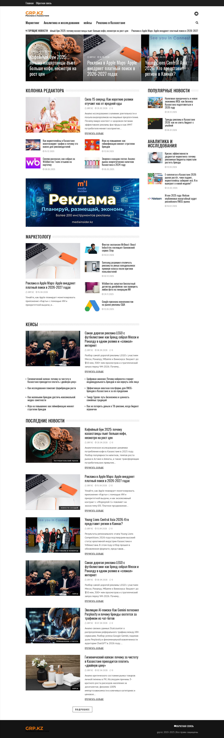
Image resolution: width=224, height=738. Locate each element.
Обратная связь (43, 3)
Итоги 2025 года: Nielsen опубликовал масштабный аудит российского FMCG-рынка (181, 198)
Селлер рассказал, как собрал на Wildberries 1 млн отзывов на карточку (59, 162)
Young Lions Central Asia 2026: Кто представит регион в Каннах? (107, 521)
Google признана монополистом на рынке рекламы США (117, 303)
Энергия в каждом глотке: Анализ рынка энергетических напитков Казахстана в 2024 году (118, 162)
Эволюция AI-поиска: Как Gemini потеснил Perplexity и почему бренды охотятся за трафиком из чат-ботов (112, 614)
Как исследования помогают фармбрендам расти (52, 388)
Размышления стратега (67, 641)
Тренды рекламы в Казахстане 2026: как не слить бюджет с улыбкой (180, 122)
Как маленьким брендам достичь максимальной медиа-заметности (51, 398)
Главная (30, 3)
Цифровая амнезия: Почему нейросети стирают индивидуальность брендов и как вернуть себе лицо (113, 380)
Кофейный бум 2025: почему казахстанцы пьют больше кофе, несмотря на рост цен (88, 31)
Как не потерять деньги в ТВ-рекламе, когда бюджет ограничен (113, 407)
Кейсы (75, 594)
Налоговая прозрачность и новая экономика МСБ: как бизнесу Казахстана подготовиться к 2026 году (181, 103)
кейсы (88, 22)
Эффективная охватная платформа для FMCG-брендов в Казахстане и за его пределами (110, 389)
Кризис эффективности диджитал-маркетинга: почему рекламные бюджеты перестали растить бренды (180, 158)
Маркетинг (32, 22)
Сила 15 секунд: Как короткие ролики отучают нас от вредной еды (109, 101)
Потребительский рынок (66, 461)
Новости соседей (69, 508)
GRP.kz (90, 108)
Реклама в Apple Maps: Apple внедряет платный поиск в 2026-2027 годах (169, 31)
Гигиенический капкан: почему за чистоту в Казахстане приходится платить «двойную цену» (52, 380)
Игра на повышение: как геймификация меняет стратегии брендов (118, 143)
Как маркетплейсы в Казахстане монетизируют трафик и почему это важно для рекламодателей (60, 143)
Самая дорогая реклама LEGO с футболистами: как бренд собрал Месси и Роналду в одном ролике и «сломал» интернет (112, 339)
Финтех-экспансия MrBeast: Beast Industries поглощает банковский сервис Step (119, 247)
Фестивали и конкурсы (67, 551)
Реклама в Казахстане (110, 22)
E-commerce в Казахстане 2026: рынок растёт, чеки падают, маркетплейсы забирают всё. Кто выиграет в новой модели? (181, 179)
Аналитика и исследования (61, 22)
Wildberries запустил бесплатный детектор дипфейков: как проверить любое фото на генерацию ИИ (120, 286)
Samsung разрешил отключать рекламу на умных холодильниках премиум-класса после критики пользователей (118, 267)
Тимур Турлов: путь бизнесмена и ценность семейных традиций (108, 398)
